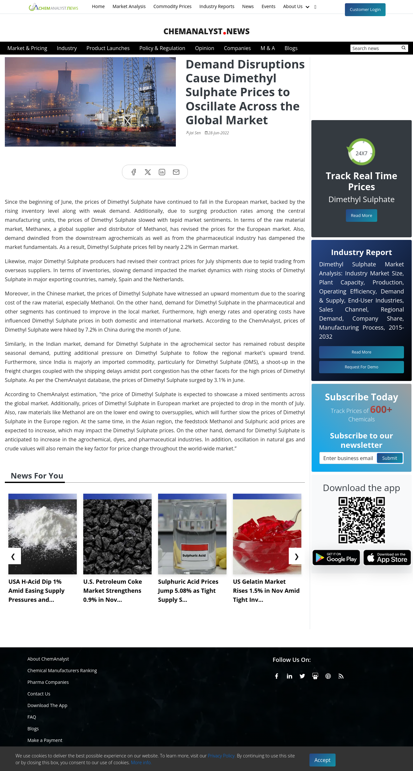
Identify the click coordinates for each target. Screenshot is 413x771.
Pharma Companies (48, 682)
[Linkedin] (289, 675)
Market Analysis (129, 6)
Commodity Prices (172, 6)
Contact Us (38, 694)
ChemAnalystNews (206, 31)
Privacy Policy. (222, 756)
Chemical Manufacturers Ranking (62, 670)
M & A (268, 48)
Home (98, 6)
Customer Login (365, 9)
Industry (67, 48)
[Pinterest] (328, 675)
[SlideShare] (315, 675)
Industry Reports (217, 6)
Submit (389, 458)
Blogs (291, 48)
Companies (237, 48)
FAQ (31, 717)
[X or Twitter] (302, 675)
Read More (361, 215)
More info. (141, 762)
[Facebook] (276, 675)
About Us (297, 6)
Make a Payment (44, 740)
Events (269, 6)
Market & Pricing (27, 48)
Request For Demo (361, 367)
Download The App (47, 705)
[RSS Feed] (341, 675)
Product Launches (108, 48)
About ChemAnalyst (48, 659)
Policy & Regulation (162, 48)
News (248, 6)
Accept (323, 760)
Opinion (204, 48)
